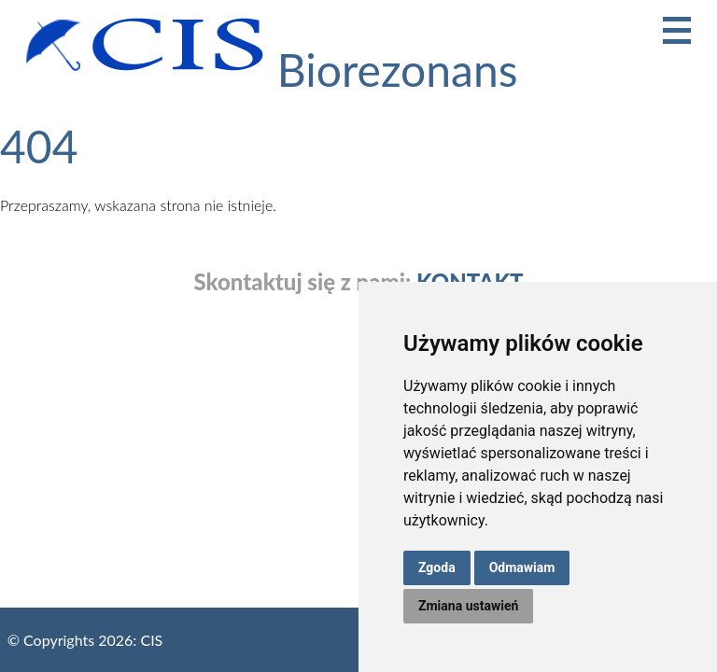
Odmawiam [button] (522, 567)
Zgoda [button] (437, 567)
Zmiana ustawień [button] (468, 605)
